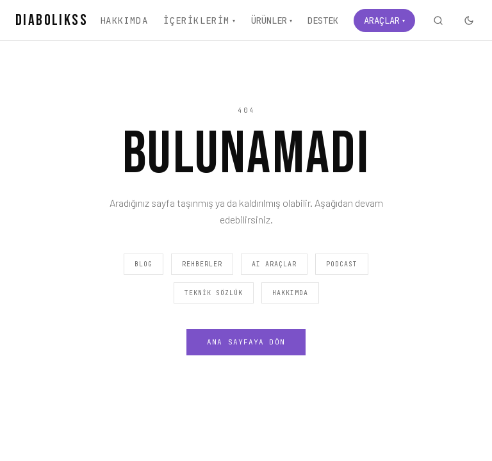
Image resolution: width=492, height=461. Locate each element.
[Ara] (438, 20)
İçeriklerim (199, 20)
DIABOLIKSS (51, 20)
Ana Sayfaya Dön (246, 341)
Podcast (341, 264)
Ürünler (271, 20)
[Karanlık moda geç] (469, 20)
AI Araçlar (274, 264)
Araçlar (384, 20)
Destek (323, 20)
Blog (143, 264)
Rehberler (202, 264)
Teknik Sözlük (213, 293)
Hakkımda (124, 20)
